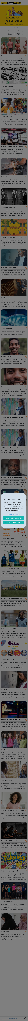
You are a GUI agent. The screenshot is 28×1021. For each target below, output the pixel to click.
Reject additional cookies (13, 522)
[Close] (23, 496)
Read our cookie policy (13, 514)
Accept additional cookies (13, 518)
